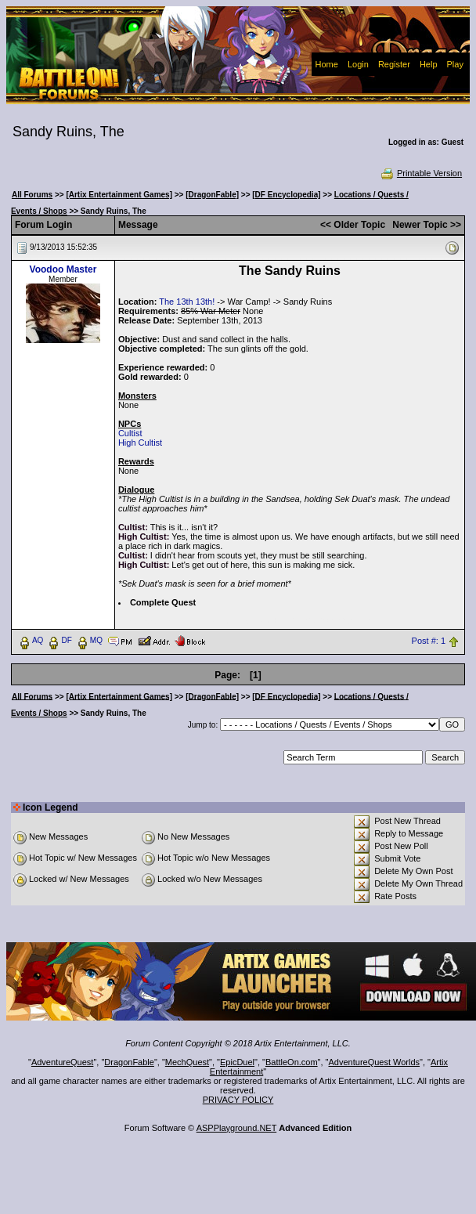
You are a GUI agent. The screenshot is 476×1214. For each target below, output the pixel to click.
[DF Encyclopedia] (286, 194)
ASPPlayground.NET (237, 1128)
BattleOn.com (291, 1062)
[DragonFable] (212, 194)
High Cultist (140, 442)
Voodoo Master (63, 269)
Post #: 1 (428, 640)
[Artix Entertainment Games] (119, 194)
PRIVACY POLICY (238, 1099)
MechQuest (187, 1062)
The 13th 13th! (187, 301)
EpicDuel (237, 1062)
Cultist (130, 433)
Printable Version (421, 173)
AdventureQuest (62, 1062)
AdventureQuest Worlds (374, 1062)
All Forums (32, 194)
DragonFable (129, 1062)
